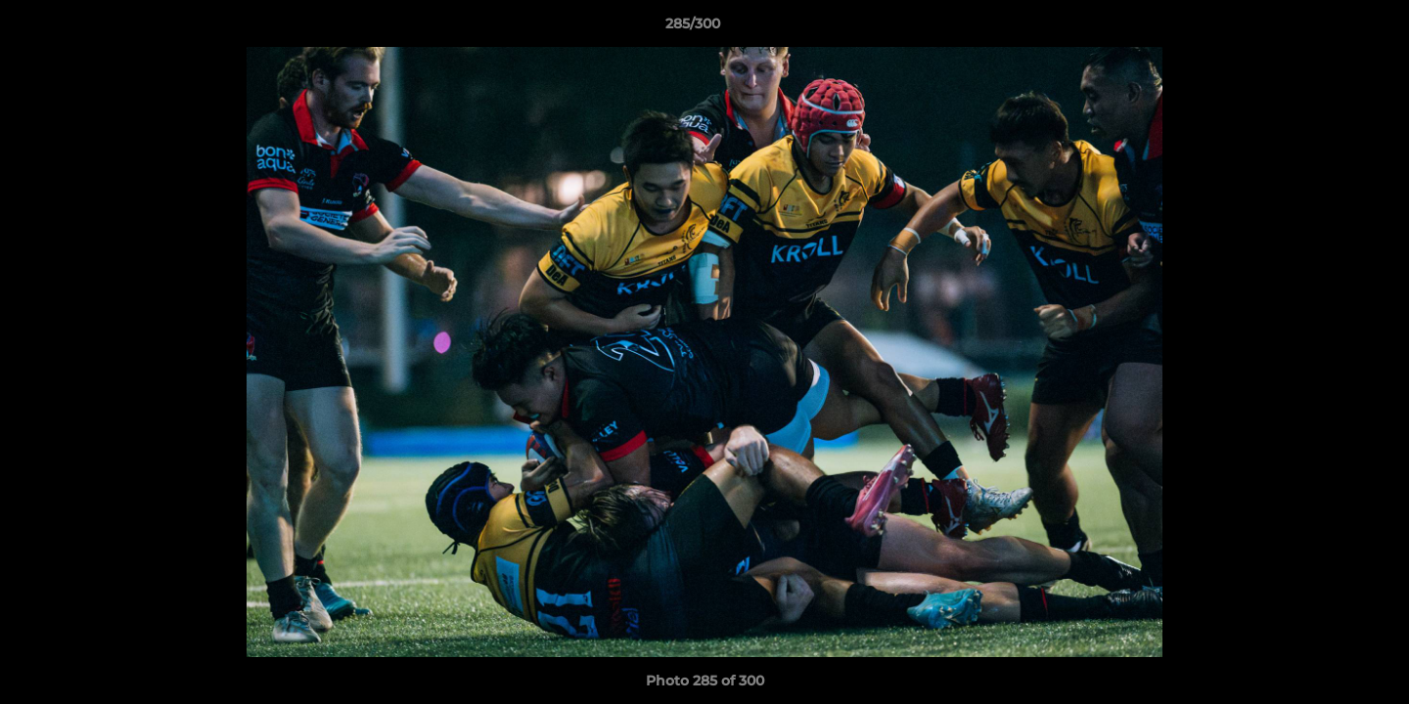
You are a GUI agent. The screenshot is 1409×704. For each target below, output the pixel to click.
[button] (1327, 28)
